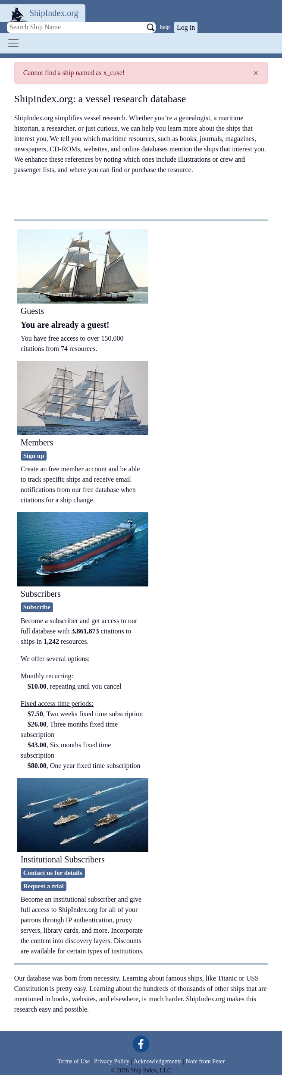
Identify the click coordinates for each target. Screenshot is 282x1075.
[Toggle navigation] (13, 43)
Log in (186, 27)
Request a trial (43, 886)
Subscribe (36, 607)
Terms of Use (73, 1061)
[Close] (256, 73)
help (165, 27)
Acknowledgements (158, 1061)
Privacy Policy (111, 1061)
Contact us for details (52, 872)
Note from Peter (205, 1061)
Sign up (33, 455)
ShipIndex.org (53, 13)
